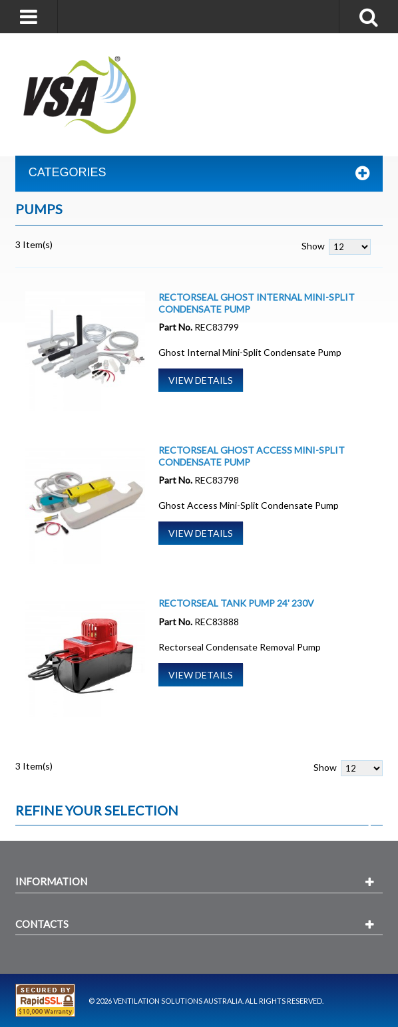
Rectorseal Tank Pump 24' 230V (236, 603)
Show (313, 245)
